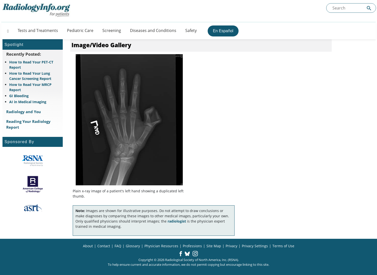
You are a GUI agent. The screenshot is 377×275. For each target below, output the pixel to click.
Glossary (133, 246)
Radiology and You (23, 111)
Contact (103, 246)
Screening (111, 30)
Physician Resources (161, 246)
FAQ (118, 246)
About (88, 246)
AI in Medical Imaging (27, 101)
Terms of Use (283, 246)
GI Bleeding (19, 95)
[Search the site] (351, 8)
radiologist (177, 221)
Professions (192, 246)
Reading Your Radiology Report (28, 124)
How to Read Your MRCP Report (30, 87)
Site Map (213, 246)
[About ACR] (33, 184)
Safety (191, 30)
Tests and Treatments (38, 30)
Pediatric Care (80, 30)
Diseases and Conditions (153, 30)
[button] (181, 254)
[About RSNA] (33, 160)
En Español (223, 31)
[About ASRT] (33, 208)
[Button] (6, 30)
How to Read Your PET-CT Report (31, 65)
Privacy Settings (255, 246)
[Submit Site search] (369, 8)
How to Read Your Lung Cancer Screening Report (30, 76)
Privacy (231, 246)
